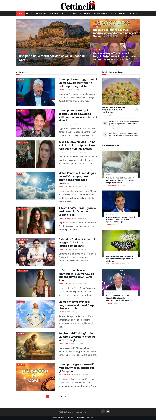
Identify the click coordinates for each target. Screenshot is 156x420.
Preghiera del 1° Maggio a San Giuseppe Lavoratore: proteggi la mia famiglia (76, 337)
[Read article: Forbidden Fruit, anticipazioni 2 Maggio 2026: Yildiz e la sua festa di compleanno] (35, 251)
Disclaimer (70, 417)
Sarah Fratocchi (65, 152)
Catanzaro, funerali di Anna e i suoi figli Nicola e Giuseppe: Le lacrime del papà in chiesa (121, 180)
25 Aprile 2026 (125, 185)
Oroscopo (40, 13)
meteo (20, 174)
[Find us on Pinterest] (108, 411)
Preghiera (21, 302)
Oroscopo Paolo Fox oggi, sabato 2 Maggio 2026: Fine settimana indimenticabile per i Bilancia (77, 115)
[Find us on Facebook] (103, 411)
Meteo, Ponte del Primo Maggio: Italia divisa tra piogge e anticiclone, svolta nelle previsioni (77, 178)
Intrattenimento (118, 13)
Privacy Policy (89, 417)
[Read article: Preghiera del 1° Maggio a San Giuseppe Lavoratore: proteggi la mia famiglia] (35, 346)
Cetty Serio (64, 343)
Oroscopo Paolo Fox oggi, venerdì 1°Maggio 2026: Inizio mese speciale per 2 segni (120, 219)
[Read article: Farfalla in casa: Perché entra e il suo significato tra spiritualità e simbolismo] (121, 243)
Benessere (53, 13)
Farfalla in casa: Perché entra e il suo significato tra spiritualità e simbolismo (120, 258)
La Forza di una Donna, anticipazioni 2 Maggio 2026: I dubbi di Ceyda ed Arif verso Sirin (76, 275)
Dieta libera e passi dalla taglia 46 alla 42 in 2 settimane (114, 110)
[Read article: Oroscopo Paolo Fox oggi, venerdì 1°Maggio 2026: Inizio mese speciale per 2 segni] (121, 204)
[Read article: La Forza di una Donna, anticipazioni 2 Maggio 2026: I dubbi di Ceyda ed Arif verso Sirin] (35, 283)
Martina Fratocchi (66, 218)
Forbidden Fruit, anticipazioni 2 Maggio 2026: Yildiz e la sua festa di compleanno (76, 243)
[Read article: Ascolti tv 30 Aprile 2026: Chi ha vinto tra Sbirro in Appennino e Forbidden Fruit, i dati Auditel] (35, 154)
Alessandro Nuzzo (66, 375)
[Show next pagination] (65, 396)
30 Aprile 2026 (70, 312)
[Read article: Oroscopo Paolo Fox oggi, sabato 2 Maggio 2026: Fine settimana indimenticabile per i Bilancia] (35, 123)
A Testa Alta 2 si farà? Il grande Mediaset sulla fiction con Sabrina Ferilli (77, 211)
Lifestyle (65, 13)
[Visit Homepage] (78, 5)
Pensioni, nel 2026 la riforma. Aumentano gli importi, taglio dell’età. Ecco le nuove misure (124, 124)
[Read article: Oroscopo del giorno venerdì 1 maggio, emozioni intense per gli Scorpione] (35, 377)
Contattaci (61, 417)
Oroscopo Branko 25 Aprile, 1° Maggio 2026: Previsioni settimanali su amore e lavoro (119, 298)
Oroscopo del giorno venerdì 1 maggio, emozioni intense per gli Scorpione (76, 368)
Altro (132, 13)
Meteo (29, 13)
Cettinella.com (69, 412)
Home (20, 13)
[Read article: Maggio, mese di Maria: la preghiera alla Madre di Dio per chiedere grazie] (35, 314)
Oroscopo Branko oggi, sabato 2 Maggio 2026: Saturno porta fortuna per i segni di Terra (77, 83)
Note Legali (79, 417)
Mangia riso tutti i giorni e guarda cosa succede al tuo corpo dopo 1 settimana (123, 134)
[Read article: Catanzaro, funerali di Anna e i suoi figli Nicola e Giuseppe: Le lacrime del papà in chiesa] (121, 164)
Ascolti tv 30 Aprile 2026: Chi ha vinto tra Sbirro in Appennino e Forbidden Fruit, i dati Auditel (76, 145)
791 (61, 396)
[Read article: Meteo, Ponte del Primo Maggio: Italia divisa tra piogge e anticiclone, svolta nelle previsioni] (35, 185)
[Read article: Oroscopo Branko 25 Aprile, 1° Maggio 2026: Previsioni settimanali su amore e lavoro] (121, 282)
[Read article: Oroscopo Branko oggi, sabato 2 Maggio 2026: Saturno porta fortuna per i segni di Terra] (35, 92)
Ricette (76, 13)
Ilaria (62, 89)
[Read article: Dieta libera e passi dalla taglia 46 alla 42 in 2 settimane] (121, 91)
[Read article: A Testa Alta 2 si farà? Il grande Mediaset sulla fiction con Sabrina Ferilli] (35, 220)
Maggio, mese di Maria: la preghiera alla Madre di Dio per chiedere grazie (77, 305)
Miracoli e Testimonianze (95, 13)
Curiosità (23, 53)
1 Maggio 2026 (70, 89)
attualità (109, 174)
